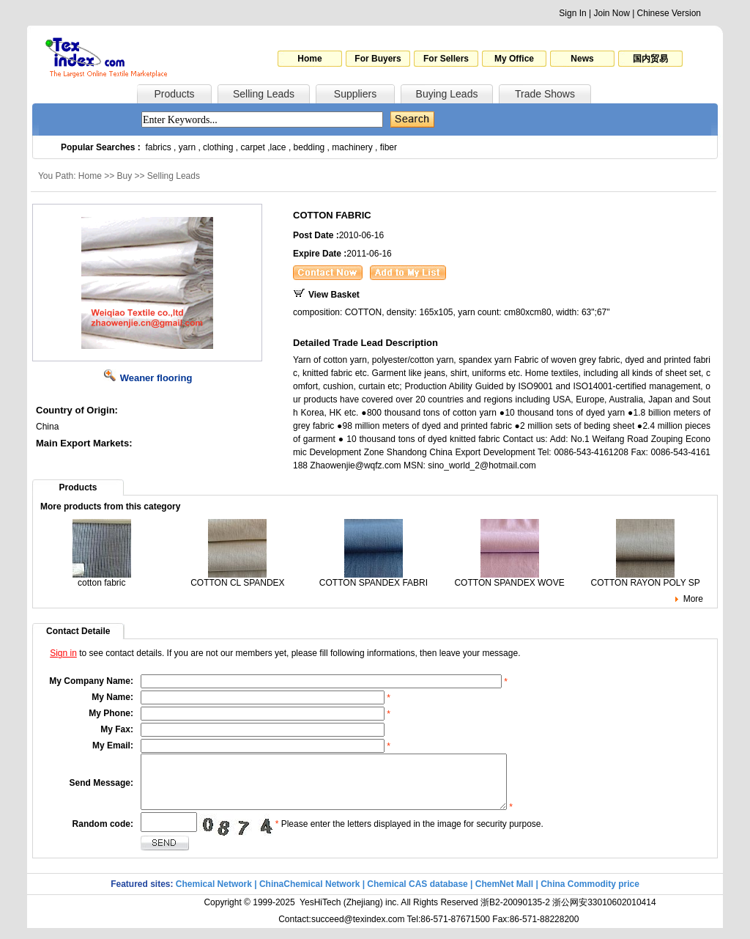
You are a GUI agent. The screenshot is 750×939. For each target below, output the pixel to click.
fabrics (158, 147)
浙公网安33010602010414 (604, 913)
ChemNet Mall (504, 895)
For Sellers (446, 59)
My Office (514, 59)
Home (309, 59)
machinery (352, 147)
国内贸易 (650, 59)
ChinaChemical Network (309, 895)
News (582, 59)
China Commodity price (590, 895)
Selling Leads (263, 94)
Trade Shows (545, 94)
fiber (388, 147)
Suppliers (355, 94)
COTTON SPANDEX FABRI (373, 579)
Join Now (611, 13)
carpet (253, 147)
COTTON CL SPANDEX (237, 579)
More (693, 599)
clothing (218, 147)
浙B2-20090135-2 (515, 913)
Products (174, 94)
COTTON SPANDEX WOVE (509, 579)
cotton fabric (102, 579)
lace (278, 147)
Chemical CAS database (417, 895)
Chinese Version (669, 13)
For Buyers (377, 59)
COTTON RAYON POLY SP (645, 579)
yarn (187, 147)
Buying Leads (447, 94)
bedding (309, 147)
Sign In (572, 13)
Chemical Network (215, 895)
